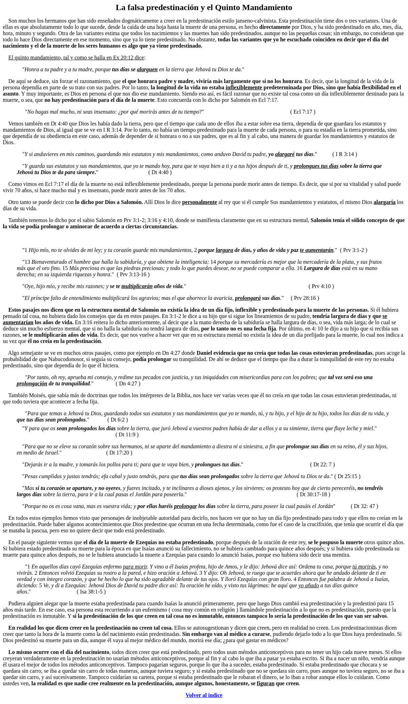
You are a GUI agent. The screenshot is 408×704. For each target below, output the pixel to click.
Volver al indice (204, 695)
